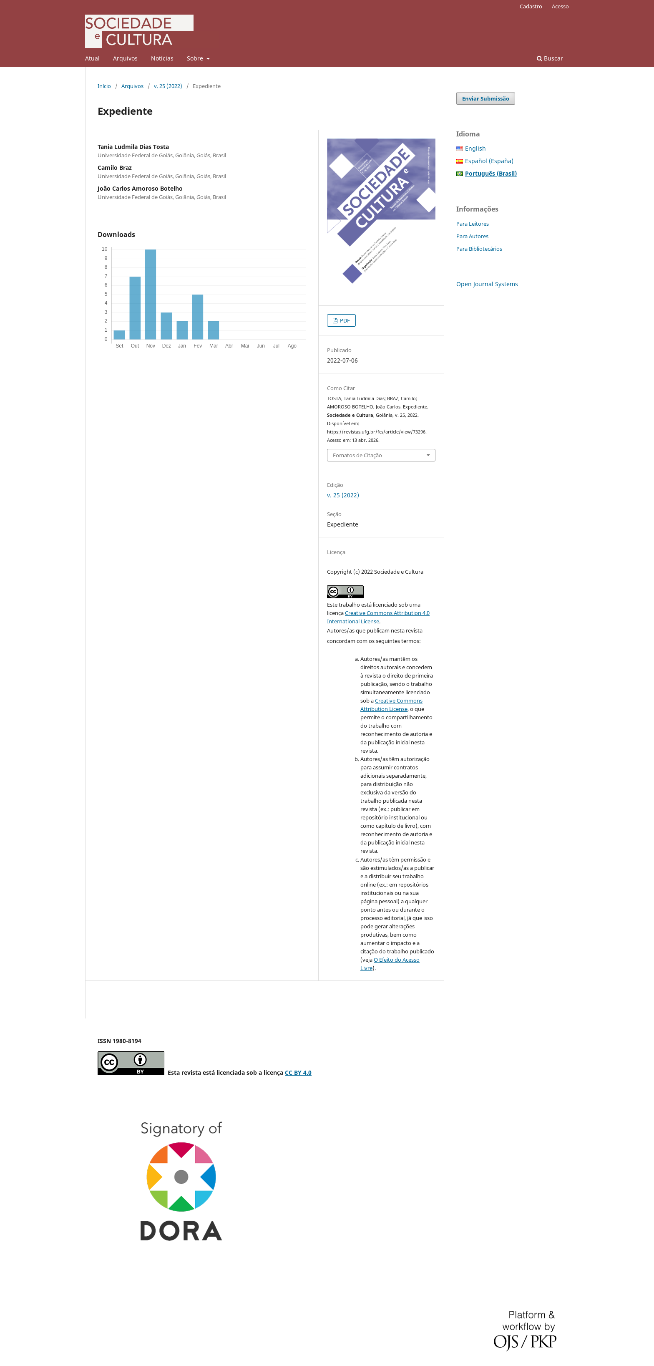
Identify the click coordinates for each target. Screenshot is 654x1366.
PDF (344, 320)
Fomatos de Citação (357, 455)
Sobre (196, 58)
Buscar (550, 58)
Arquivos (125, 58)
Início (104, 86)
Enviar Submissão (485, 98)
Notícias (162, 58)
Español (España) (489, 161)
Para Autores (472, 236)
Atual (92, 58)
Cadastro (531, 6)
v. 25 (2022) (168, 86)
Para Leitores (472, 223)
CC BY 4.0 (298, 1072)
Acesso (560, 6)
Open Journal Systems (487, 284)
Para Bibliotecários (479, 248)
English (475, 148)
